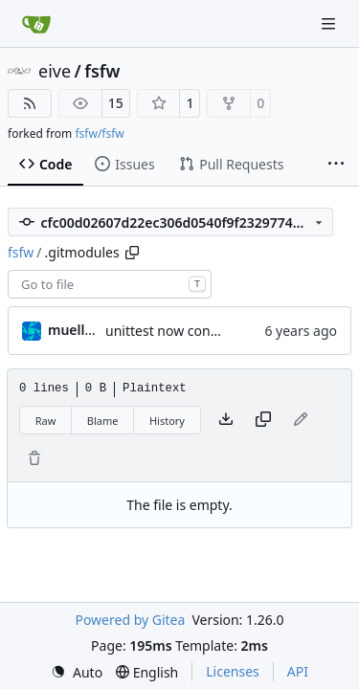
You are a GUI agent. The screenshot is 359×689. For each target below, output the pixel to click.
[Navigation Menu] (330, 23)
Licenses (232, 671)
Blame (103, 420)
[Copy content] (263, 420)
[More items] (336, 165)
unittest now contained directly (202, 331)
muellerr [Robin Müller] (76, 330)
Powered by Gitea (130, 620)
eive (54, 70)
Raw (45, 420)
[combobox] (110, 284)
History (167, 420)
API (297, 671)
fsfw (102, 70)
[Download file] (226, 420)
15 (115, 103)
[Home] (36, 24)
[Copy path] (132, 252)
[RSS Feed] (30, 103)
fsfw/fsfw (99, 133)
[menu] (76, 672)
